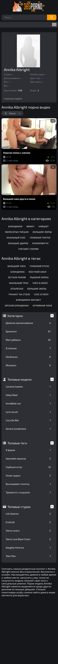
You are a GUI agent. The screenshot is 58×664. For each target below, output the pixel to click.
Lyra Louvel (28, 412)
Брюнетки (28, 331)
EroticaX (28, 522)
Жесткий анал (37, 272)
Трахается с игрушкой (28, 492)
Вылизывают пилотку (28, 484)
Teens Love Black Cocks (28, 539)
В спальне (28, 348)
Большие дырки (18, 243)
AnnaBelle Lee (28, 403)
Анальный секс (16, 237)
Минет (30, 226)
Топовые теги (17, 443)
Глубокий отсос (28, 467)
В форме (28, 450)
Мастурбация (28, 339)
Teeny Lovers (28, 530)
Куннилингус (40, 243)
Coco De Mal (28, 420)
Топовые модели (20, 379)
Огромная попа (42, 305)
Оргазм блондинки (17, 305)
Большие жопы (42, 232)
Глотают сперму (28, 249)
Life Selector (28, 513)
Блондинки (15, 226)
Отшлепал (17, 288)
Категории (15, 316)
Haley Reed (28, 395)
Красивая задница (28, 458)
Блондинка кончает (28, 300)
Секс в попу (41, 294)
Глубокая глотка (40, 237)
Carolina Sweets (28, 386)
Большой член (17, 266)
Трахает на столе (19, 294)
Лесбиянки (28, 356)
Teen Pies (28, 556)
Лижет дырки (28, 475)
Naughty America (28, 547)
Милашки (28, 365)
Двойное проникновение (28, 323)
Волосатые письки (17, 232)
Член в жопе (40, 283)
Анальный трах (18, 283)
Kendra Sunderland (28, 428)
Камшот (44, 226)
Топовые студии (19, 507)
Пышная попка (39, 277)
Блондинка (18, 272)
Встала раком (17, 277)
